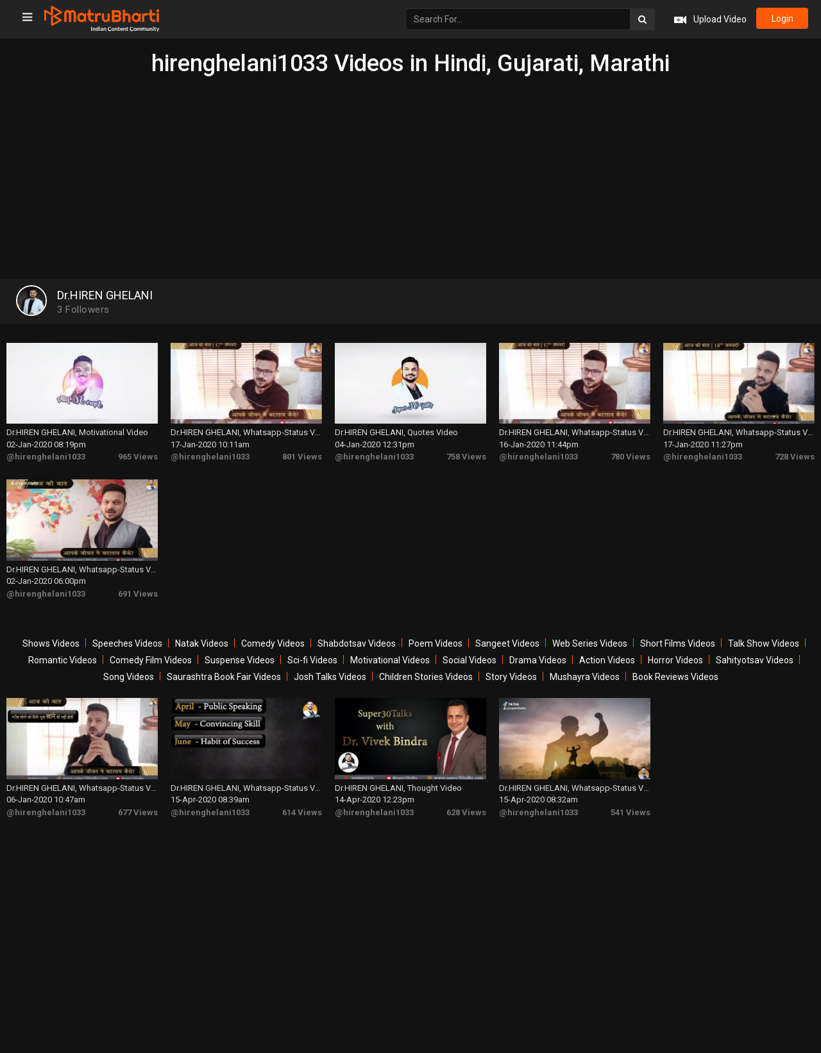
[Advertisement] (410, 173)
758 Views (466, 453)
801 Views (302, 453)
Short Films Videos (677, 635)
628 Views (466, 799)
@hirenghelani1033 (45, 453)
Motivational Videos (390, 652)
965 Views (138, 453)
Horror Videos (675, 652)
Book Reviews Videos (675, 668)
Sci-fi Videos (312, 652)
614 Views (302, 799)
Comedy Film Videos (151, 652)
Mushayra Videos (585, 668)
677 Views (138, 799)
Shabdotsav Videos (356, 635)
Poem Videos (435, 635)
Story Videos (511, 668)
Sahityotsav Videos (754, 652)
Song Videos (128, 668)
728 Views (795, 453)
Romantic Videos (62, 652)
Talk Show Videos (763, 635)
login (781, 19)
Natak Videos (201, 635)
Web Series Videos (589, 635)
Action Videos (607, 652)
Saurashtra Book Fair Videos (224, 668)
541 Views (630, 799)
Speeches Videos (127, 635)
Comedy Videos (273, 635)
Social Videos (469, 652)
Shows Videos (51, 635)
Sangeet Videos (507, 635)
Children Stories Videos (426, 668)
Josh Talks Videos (330, 668)
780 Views (630, 453)
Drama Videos (537, 652)
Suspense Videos (240, 652)
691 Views (138, 585)
